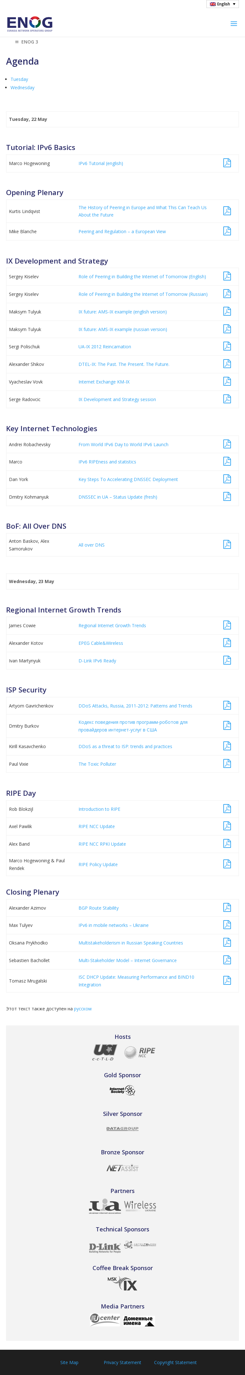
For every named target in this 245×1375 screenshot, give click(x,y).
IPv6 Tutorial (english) (100, 163)
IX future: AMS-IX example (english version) (122, 312)
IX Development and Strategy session (117, 399)
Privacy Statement (122, 1362)
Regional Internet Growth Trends (112, 625)
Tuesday (19, 79)
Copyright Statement (175, 1362)
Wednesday (22, 87)
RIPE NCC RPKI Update (102, 844)
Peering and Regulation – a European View (122, 231)
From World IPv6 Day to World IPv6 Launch (123, 444)
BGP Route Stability (98, 908)
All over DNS (91, 545)
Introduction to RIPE (99, 809)
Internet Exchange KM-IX (104, 382)
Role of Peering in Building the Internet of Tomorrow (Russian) (143, 294)
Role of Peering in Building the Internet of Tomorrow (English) (142, 276)
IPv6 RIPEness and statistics (107, 462)
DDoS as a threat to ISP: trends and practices (125, 746)
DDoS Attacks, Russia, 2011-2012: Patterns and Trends (135, 706)
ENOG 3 (26, 42)
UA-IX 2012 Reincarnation (104, 347)
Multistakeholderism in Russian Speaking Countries (130, 943)
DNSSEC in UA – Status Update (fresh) (117, 497)
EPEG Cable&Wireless (100, 643)
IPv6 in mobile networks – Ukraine (113, 925)
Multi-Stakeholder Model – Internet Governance (127, 960)
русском (83, 1009)
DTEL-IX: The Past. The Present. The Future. (123, 364)
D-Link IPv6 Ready (97, 661)
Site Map (69, 1362)
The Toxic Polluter (97, 764)
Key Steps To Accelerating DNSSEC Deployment (128, 479)
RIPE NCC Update (96, 826)
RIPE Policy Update (98, 864)
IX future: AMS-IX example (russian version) (122, 329)
